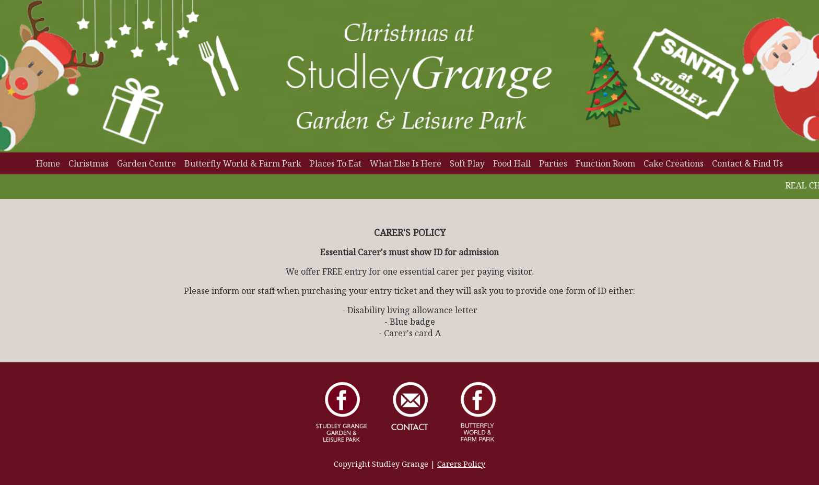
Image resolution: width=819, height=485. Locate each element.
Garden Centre (146, 163)
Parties (553, 163)
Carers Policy (461, 464)
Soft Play (467, 163)
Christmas (88, 163)
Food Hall (512, 163)
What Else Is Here (405, 163)
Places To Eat (335, 163)
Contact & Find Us (747, 163)
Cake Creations (674, 163)
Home (48, 163)
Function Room (605, 163)
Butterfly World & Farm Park (242, 163)
